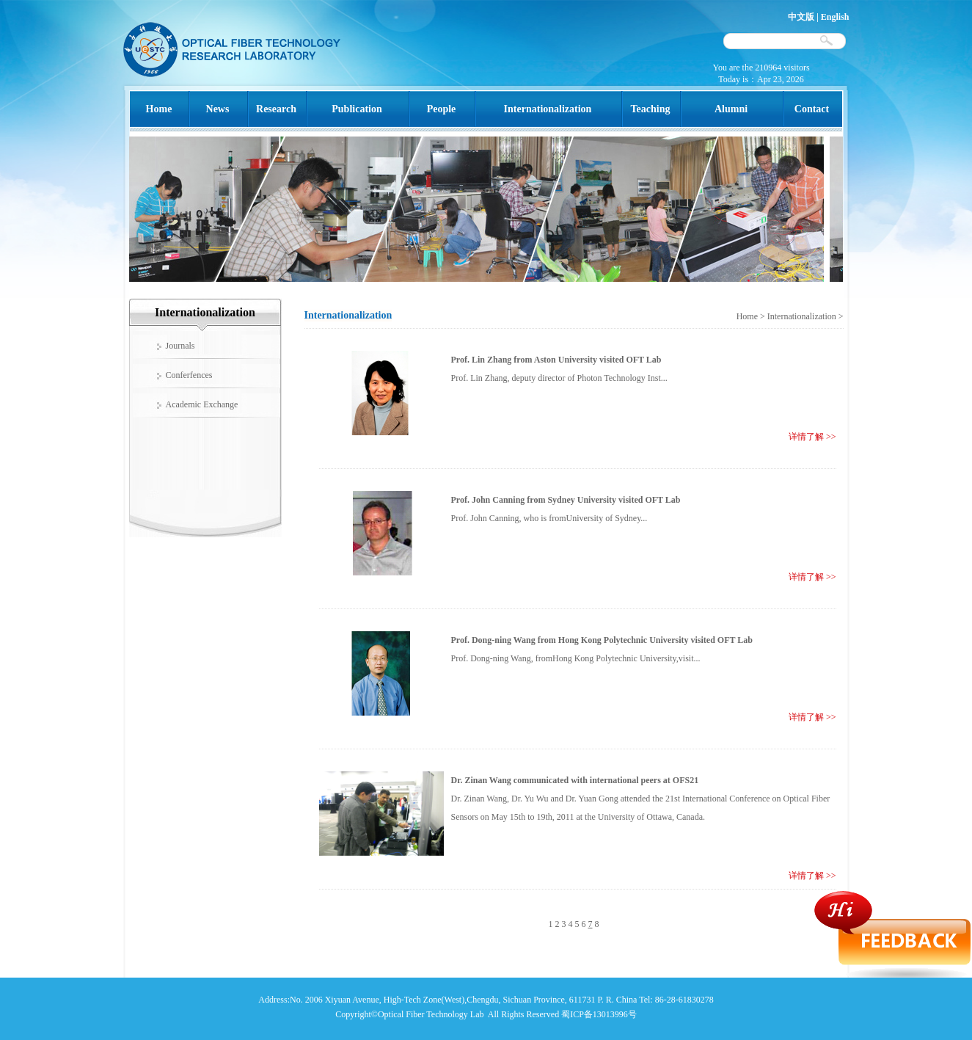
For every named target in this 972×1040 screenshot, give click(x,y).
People (441, 108)
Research (276, 108)
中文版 (801, 17)
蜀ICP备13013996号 (599, 1014)
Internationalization (548, 108)
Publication (356, 108)
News (218, 108)
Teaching (650, 108)
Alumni (731, 108)
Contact (811, 108)
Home (159, 108)
